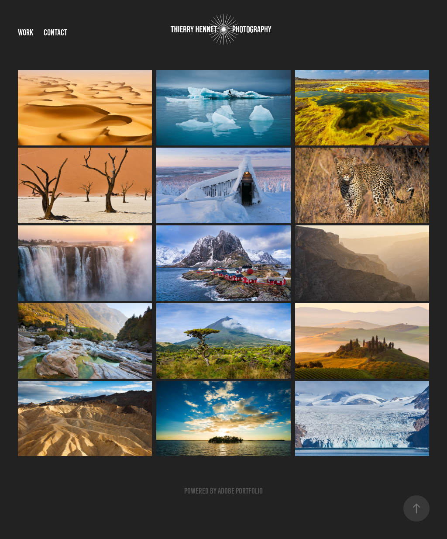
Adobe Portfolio (240, 491)
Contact (55, 32)
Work (25, 32)
